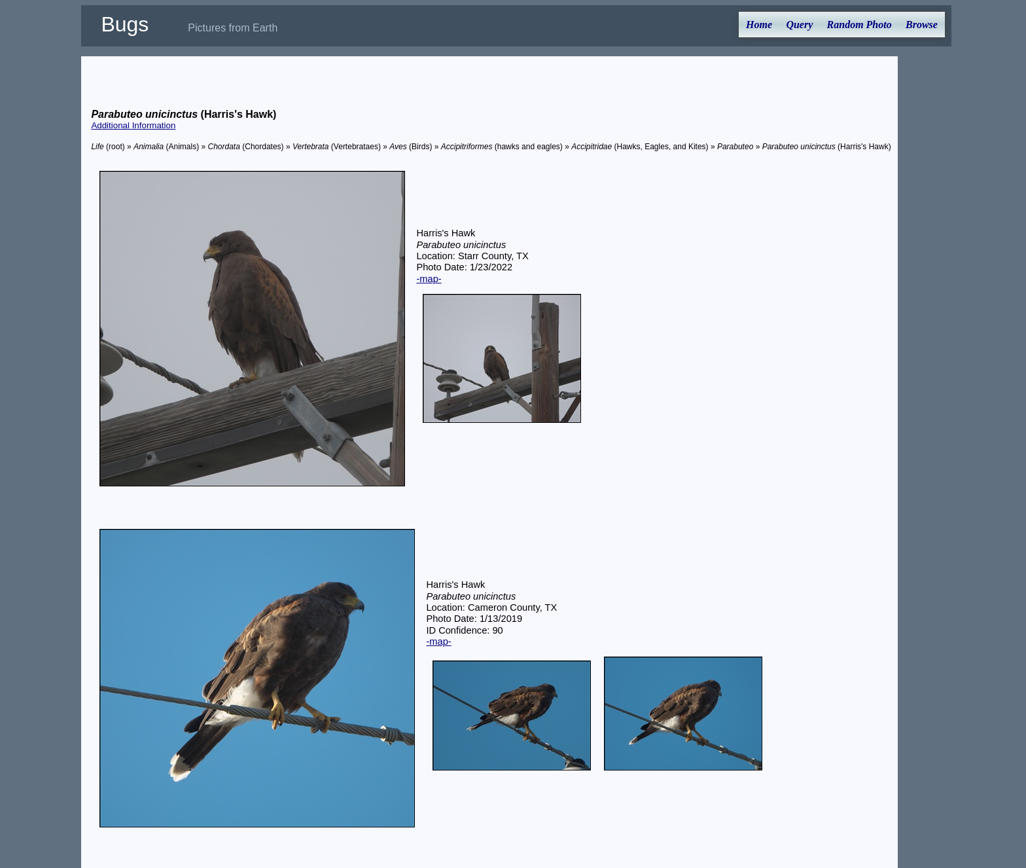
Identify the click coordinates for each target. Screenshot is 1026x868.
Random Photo (859, 24)
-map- (428, 279)
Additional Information (133, 125)
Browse (922, 24)
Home (759, 24)
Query (799, 24)
